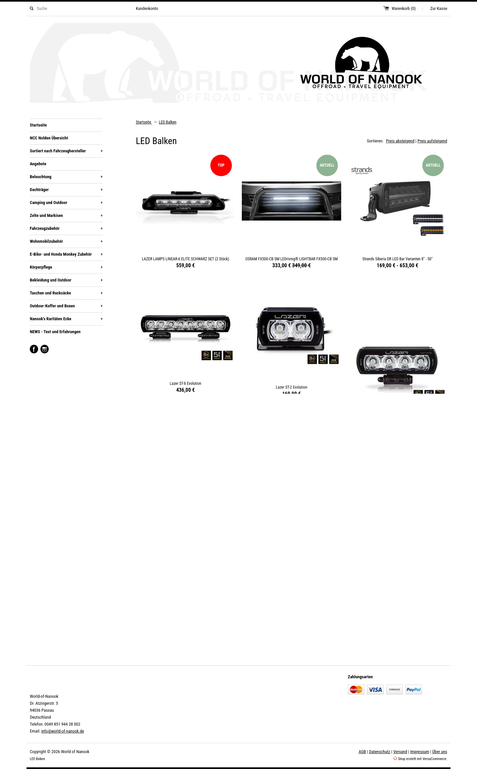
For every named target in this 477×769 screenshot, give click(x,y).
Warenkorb (404, 8)
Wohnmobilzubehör (66, 241)
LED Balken (168, 122)
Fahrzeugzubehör (66, 228)
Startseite (38, 125)
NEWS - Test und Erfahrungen (55, 331)
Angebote (38, 163)
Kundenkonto (147, 8)
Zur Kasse (438, 8)
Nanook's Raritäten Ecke (66, 319)
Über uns (439, 751)
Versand (400, 751)
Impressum (419, 751)
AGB (362, 751)
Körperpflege (66, 267)
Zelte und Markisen (66, 216)
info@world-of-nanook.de (62, 731)
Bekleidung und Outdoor (66, 280)
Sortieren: (375, 140)
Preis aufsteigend (432, 140)
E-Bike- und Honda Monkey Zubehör (66, 254)
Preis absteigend (400, 140)
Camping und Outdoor (66, 203)
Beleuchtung (66, 177)
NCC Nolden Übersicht (49, 137)
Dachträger (66, 190)
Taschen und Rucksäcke (66, 293)
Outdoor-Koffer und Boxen (66, 306)
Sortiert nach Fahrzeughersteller (66, 151)
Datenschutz (379, 751)
